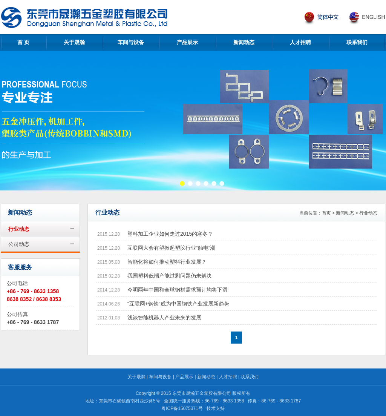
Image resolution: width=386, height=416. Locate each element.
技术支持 (216, 408)
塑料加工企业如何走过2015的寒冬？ (170, 234)
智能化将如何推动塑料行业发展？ (167, 262)
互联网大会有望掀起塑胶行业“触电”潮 (171, 248)
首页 (326, 213)
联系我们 (357, 42)
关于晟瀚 (74, 42)
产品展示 (187, 42)
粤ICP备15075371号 (181, 408)
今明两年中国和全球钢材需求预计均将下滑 (177, 290)
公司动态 (18, 244)
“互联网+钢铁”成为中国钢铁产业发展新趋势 (178, 304)
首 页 (23, 42)
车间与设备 (131, 42)
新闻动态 (243, 42)
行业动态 (18, 229)
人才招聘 (300, 42)
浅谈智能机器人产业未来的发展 (164, 318)
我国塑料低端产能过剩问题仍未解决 (169, 276)
